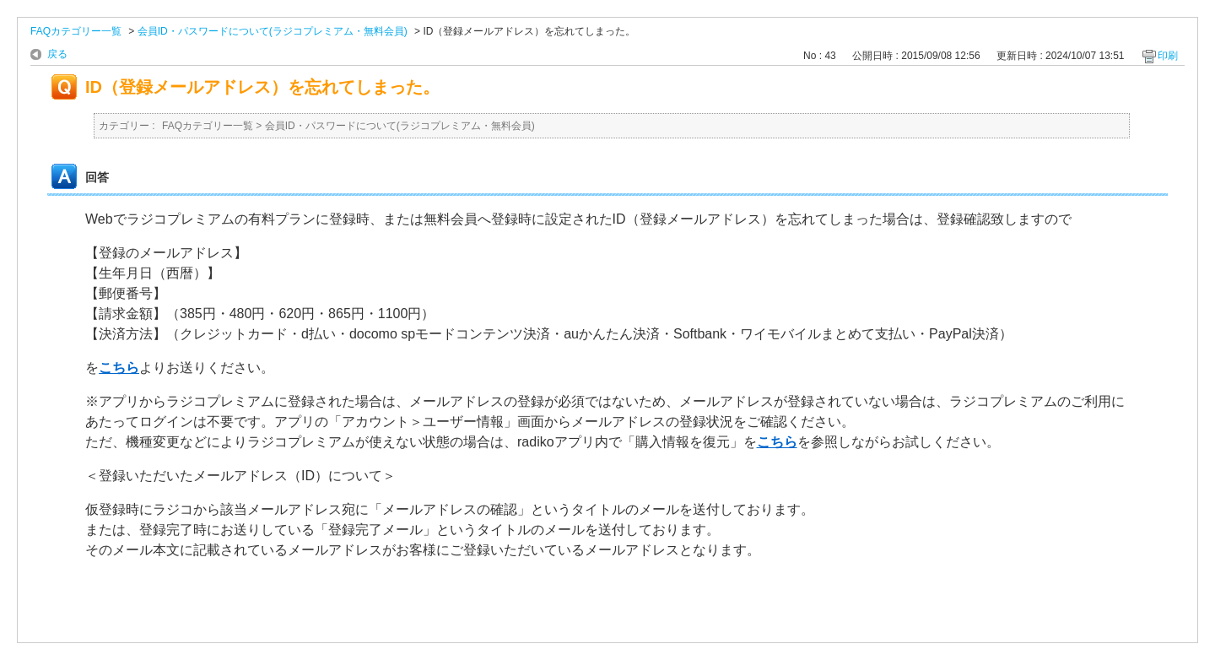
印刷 (1168, 56)
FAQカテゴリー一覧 (76, 31)
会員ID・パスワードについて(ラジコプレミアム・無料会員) (273, 31)
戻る (57, 54)
